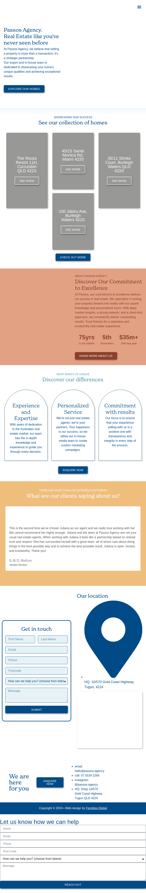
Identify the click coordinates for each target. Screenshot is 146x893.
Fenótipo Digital (96, 808)
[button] (139, 7)
